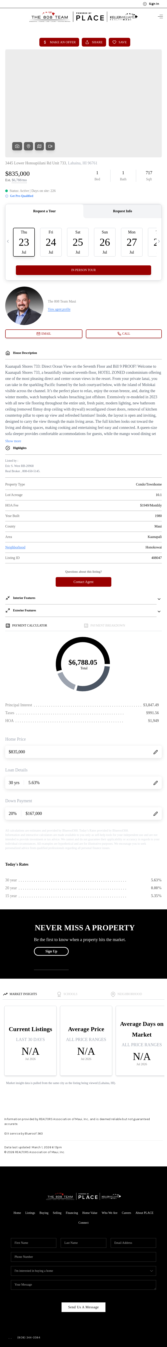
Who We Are (109, 1178)
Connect (83, 1188)
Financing (72, 1178)
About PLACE (144, 1178)
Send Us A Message (83, 1272)
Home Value (89, 1178)
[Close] (157, 1307)
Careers (126, 1178)
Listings (30, 1178)
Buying (44, 1178)
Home (17, 1178)
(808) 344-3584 (28, 1303)
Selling (57, 1178)
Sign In (151, 4)
